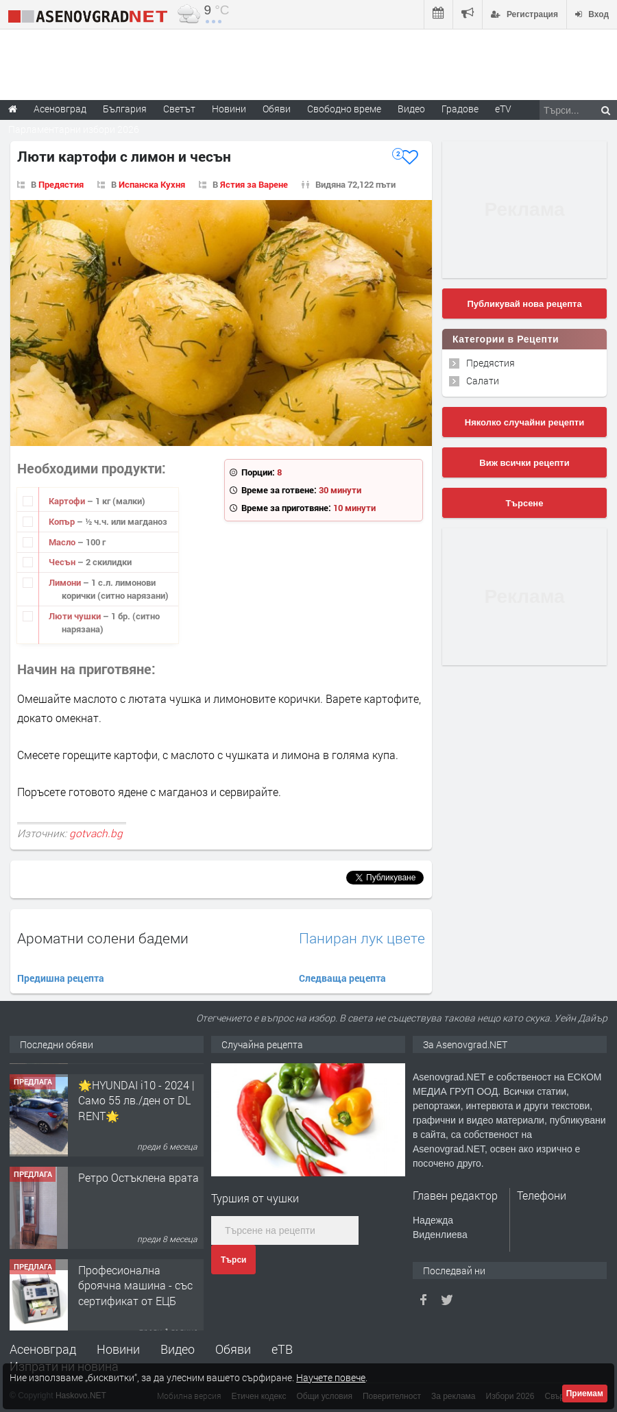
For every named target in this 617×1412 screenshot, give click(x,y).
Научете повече (330, 1377)
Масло (63, 542)
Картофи (68, 501)
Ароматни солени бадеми (103, 937)
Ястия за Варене (254, 184)
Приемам (584, 1393)
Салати (482, 380)
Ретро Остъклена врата (138, 1259)
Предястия (61, 184)
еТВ (282, 1349)
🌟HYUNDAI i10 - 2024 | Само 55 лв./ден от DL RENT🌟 (136, 1181)
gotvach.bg (96, 833)
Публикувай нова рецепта (524, 304)
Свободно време (344, 108)
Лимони (66, 582)
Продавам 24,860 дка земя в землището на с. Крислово (138, 1089)
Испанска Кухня (152, 184)
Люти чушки (76, 616)
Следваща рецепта (342, 977)
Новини (229, 108)
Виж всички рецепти (524, 463)
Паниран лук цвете (362, 938)
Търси (233, 1260)
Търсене (525, 503)
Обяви (233, 1349)
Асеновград (43, 1349)
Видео (177, 1349)
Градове (460, 108)
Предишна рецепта (60, 977)
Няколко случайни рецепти (524, 422)
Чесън (63, 562)
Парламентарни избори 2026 (73, 129)
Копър (63, 521)
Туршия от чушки (255, 1198)
